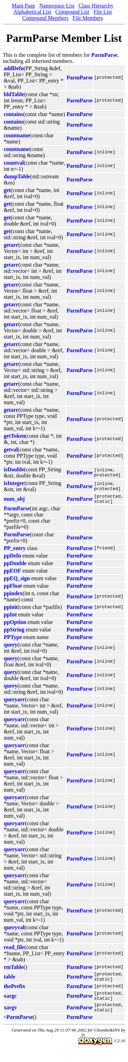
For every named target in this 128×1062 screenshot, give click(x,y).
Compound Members (45, 18)
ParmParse (104, 55)
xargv (10, 1015)
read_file (14, 949)
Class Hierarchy (96, 6)
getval (11, 449)
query (10, 647)
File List (103, 12)
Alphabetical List (32, 12)
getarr (11, 245)
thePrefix (14, 990)
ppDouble (15, 565)
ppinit (11, 609)
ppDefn (12, 558)
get (7, 190)
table (9, 980)
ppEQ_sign (17, 580)
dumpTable (17, 176)
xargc (10, 1001)
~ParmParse (18, 1025)
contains (13, 114)
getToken (14, 436)
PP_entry (15, 550)
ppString (14, 632)
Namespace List (56, 6)
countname (17, 135)
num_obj (14, 500)
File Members (88, 18)
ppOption (15, 624)
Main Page (23, 6)
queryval (14, 929)
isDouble (14, 469)
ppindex (13, 595)
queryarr (14, 701)
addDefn (14, 68)
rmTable (14, 969)
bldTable (14, 94)
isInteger (14, 483)
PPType (13, 639)
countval (14, 163)
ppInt (10, 616)
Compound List (72, 12)
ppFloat (13, 588)
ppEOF (12, 573)
